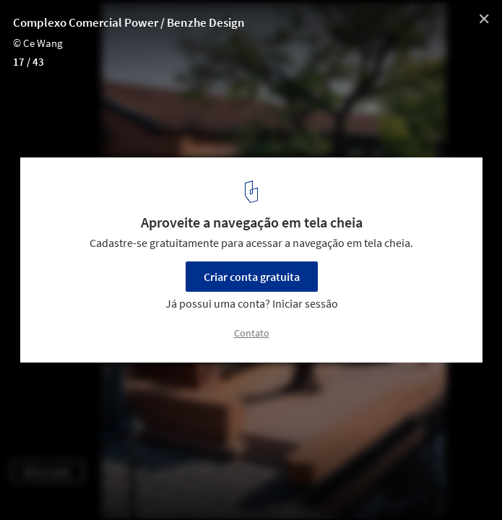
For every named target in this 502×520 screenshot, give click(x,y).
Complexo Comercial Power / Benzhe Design (129, 22)
